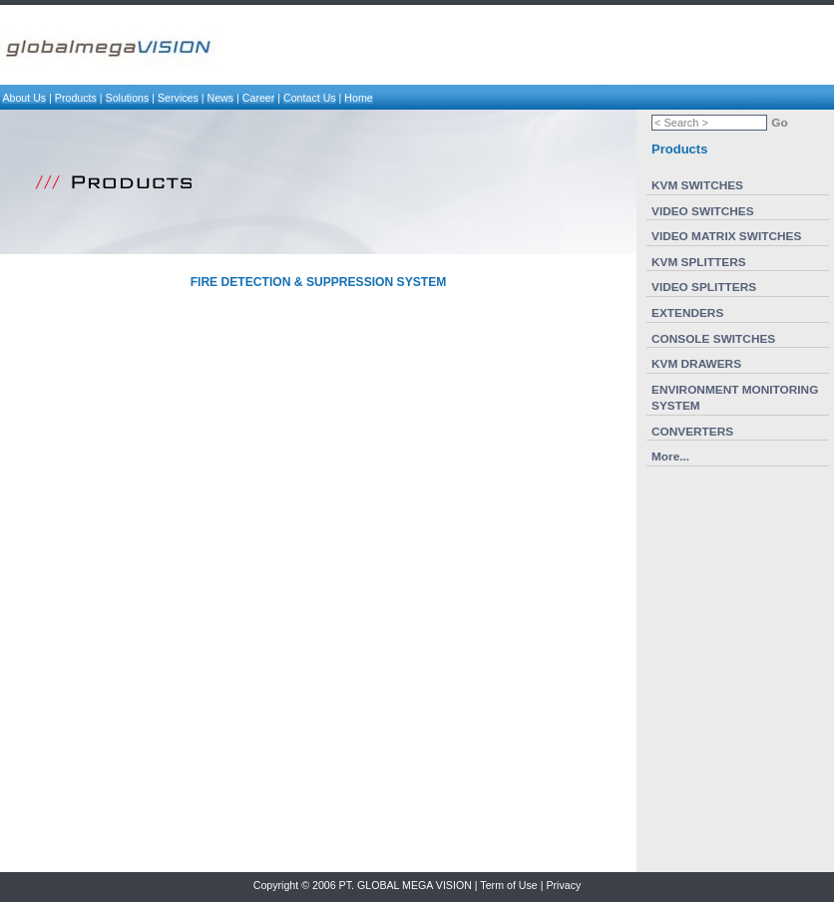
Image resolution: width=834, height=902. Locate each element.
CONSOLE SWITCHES (713, 339)
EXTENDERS (687, 313)
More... (670, 456)
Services (178, 98)
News (221, 98)
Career (258, 98)
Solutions (128, 98)
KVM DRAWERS (696, 364)
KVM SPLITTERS (698, 262)
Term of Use (508, 885)
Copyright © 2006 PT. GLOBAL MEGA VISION (362, 885)
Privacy (563, 885)
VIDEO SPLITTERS (703, 287)
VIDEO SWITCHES (702, 211)
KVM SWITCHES (697, 185)
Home (358, 98)
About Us (24, 98)
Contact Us (309, 98)
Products (76, 98)
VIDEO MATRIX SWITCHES (726, 236)
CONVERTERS (692, 432)
